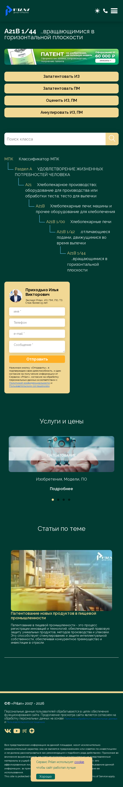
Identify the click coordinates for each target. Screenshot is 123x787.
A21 (28, 184)
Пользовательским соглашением (29, 386)
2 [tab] (58, 500)
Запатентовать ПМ (61, 88)
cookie (79, 762)
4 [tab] (69, 500)
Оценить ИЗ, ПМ (61, 100)
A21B (40, 206)
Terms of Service (98, 776)
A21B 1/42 (66, 231)
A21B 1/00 (55, 221)
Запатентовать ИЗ (61, 76)
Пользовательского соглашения (25, 722)
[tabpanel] (61, 464)
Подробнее (61, 488)
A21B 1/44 (76, 253)
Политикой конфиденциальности (29, 382)
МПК (8, 159)
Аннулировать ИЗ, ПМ (62, 112)
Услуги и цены (62, 421)
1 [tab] (53, 500)
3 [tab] (64, 500)
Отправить (37, 359)
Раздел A (23, 169)
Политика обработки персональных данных (91, 718)
